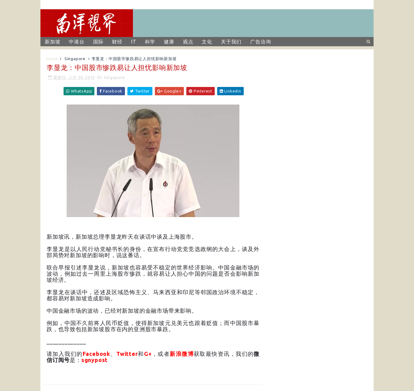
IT (133, 41)
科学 (150, 41)
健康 (169, 41)
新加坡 (52, 41)
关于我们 (231, 41)
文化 (207, 41)
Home (52, 58)
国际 (98, 41)
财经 (117, 41)
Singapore (74, 58)
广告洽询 (260, 41)
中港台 (76, 41)
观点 (188, 41)
